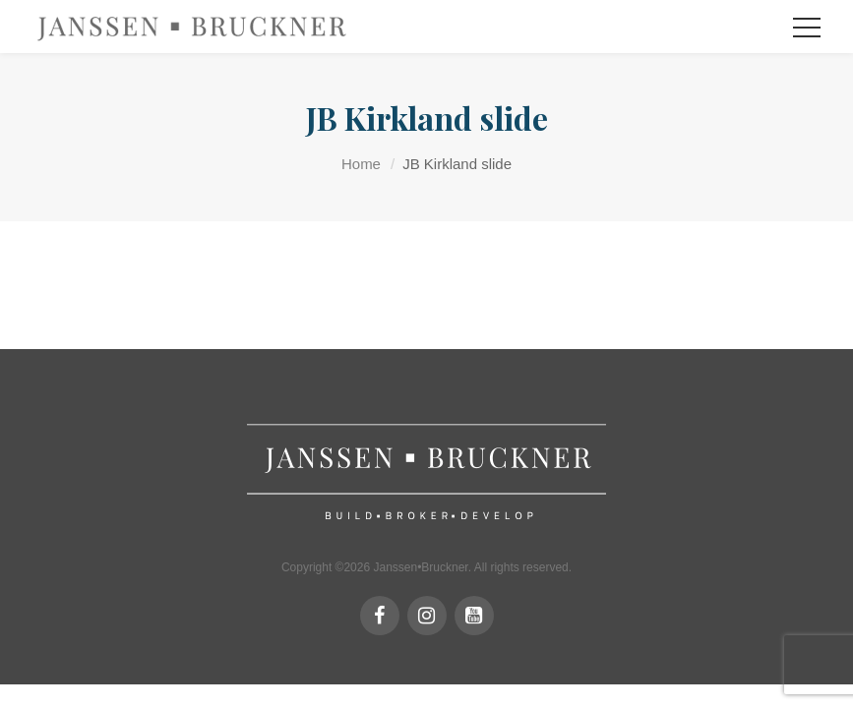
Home (361, 163)
